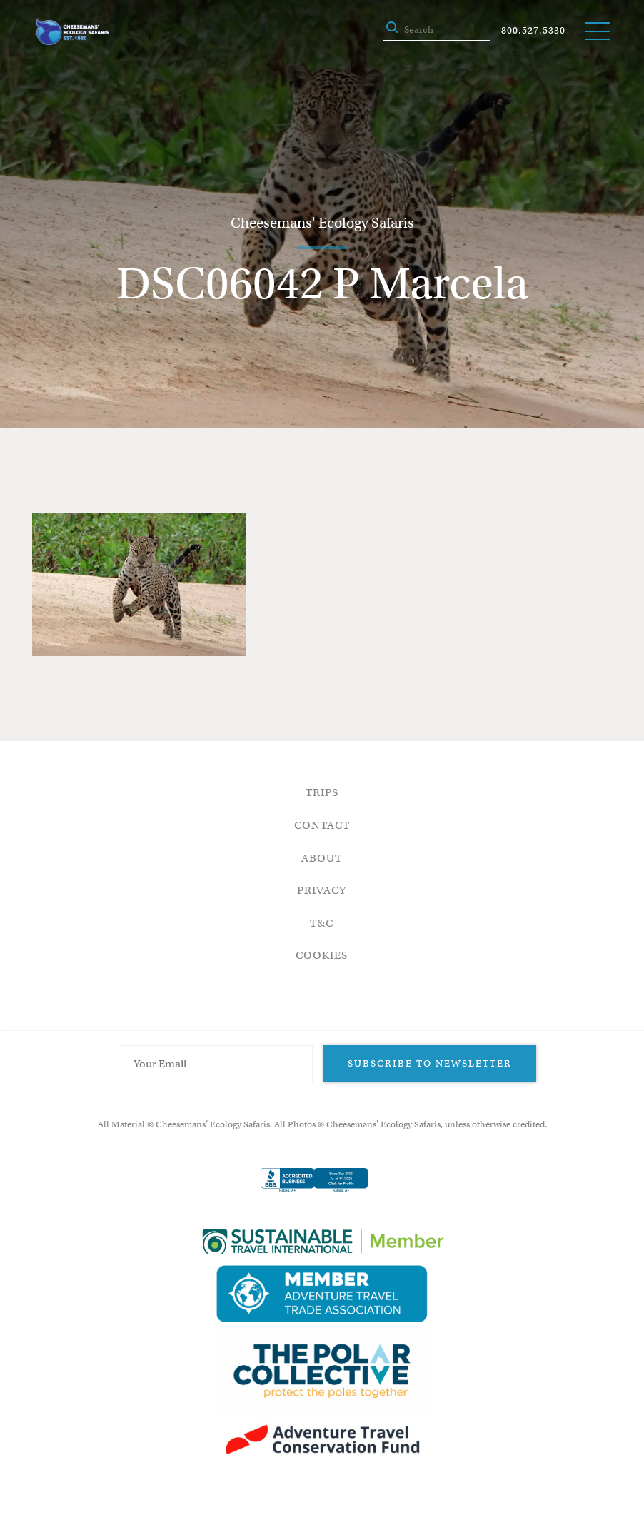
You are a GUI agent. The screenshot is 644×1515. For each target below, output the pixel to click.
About (321, 858)
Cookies (322, 955)
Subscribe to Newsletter (430, 1063)
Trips (322, 792)
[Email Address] (216, 1063)
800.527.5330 (533, 30)
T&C (321, 923)
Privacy (321, 890)
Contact (322, 825)
